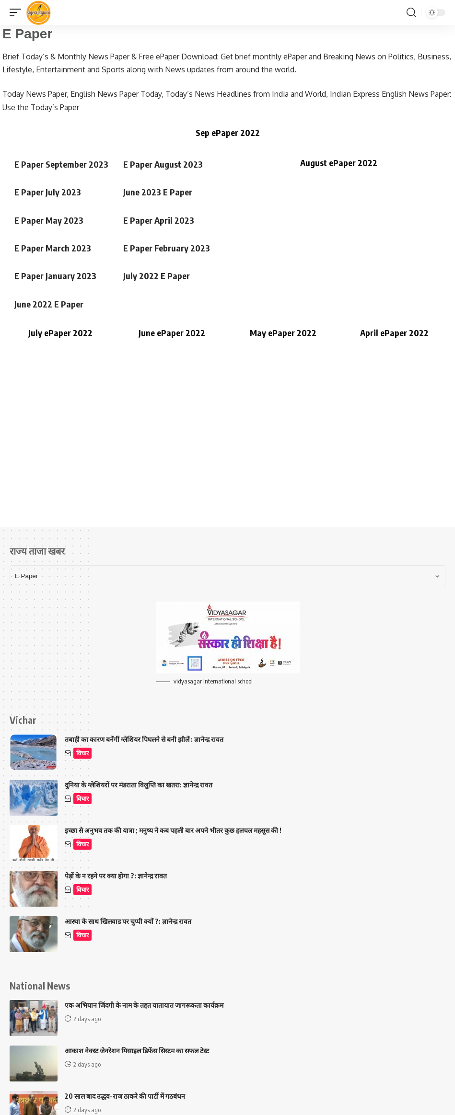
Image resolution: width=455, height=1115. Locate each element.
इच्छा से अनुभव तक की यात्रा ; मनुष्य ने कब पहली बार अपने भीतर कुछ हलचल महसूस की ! (173, 830)
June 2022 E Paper (48, 303)
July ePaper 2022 (60, 332)
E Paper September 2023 (61, 164)
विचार (82, 753)
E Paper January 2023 (55, 275)
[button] (18, 12)
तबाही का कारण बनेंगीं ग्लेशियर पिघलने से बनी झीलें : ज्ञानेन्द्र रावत (144, 739)
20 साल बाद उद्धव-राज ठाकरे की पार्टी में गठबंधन (125, 1096)
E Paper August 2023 (163, 164)
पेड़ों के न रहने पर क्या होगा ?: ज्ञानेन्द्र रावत (116, 876)
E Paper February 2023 (166, 247)
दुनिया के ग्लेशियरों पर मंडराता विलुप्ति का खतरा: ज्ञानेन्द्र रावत (138, 785)
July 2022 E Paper (156, 275)
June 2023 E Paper (157, 191)
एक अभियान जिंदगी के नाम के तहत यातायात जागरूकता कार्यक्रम (144, 1005)
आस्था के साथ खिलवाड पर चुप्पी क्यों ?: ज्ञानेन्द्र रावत (128, 921)
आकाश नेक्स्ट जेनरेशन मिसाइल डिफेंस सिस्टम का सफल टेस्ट (137, 1051)
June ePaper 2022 (172, 332)
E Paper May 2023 (48, 220)
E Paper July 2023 (47, 191)
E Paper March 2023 (52, 247)
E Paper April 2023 (158, 220)
